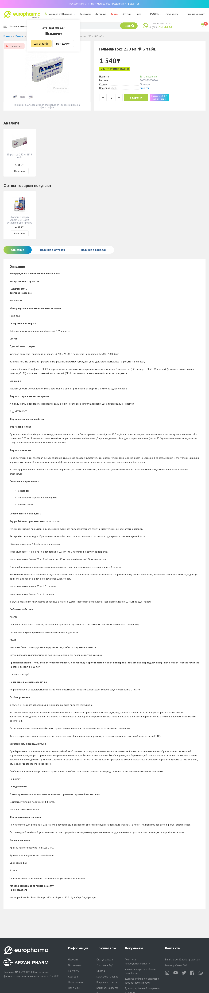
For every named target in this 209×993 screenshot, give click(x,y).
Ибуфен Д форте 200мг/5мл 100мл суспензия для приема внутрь (19, 221)
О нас (138, 14)
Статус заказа (172, 13)
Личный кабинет (196, 14)
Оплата (100, 970)
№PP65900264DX (25, 972)
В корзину (137, 97)
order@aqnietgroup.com (186, 959)
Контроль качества (107, 988)
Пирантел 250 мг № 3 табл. (19, 156)
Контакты (85, 14)
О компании (75, 965)
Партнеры (74, 988)
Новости (73, 959)
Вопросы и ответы (106, 982)
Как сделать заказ (107, 976)
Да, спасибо (41, 43)
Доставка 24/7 (105, 965)
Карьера (73, 976)
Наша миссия (75, 982)
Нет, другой (63, 43)
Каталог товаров (16, 26)
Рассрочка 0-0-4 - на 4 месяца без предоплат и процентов (104, 3)
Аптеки (126, 14)
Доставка (100, 14)
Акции (114, 14)
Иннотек (144, 88)
